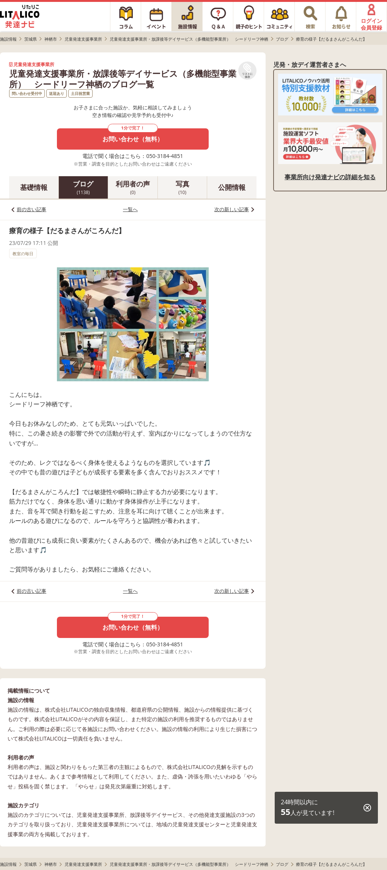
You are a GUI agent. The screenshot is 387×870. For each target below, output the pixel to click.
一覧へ (130, 209)
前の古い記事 (31, 209)
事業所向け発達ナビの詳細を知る (330, 177)
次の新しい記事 (231, 209)
